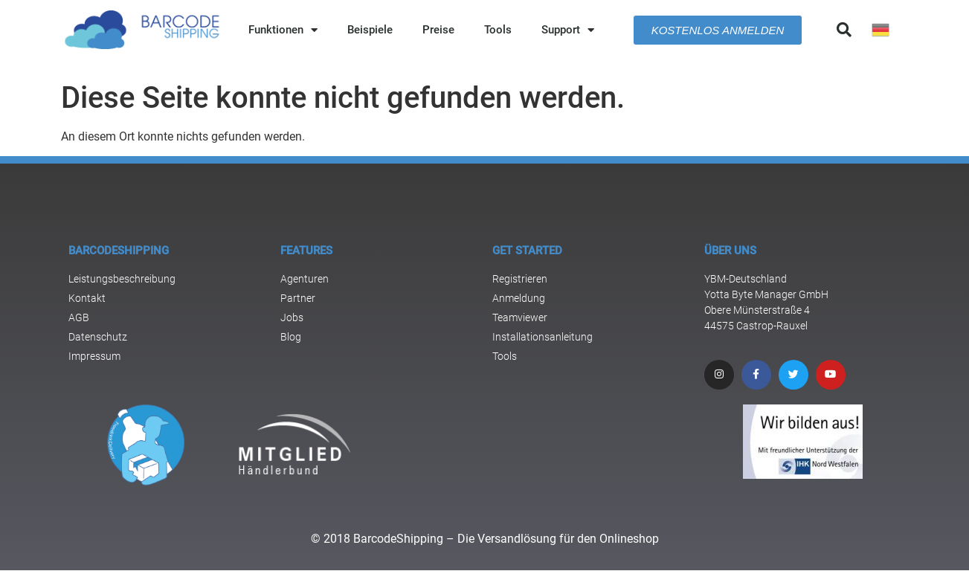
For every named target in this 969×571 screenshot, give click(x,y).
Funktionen (283, 30)
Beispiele (370, 29)
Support (567, 30)
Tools (498, 29)
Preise (438, 29)
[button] (844, 30)
